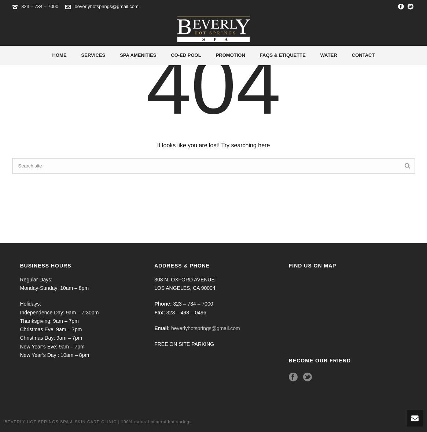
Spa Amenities (138, 55)
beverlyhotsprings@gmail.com (107, 6)
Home (59, 55)
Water (328, 55)
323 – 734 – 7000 (40, 6)
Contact (363, 55)
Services (93, 55)
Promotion (230, 55)
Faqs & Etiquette (283, 55)
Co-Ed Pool (186, 55)
